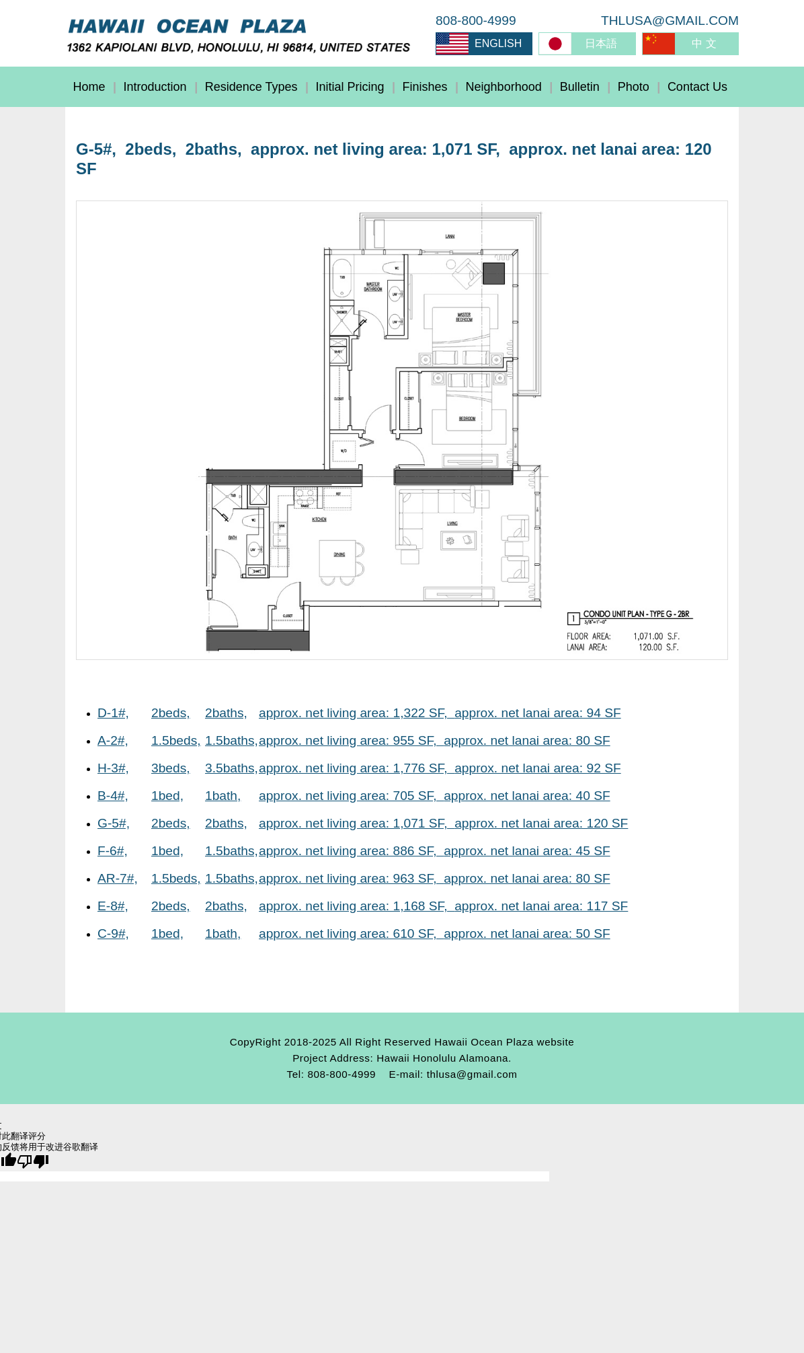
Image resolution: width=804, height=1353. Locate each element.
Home (89, 87)
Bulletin (580, 87)
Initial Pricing (349, 87)
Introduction (155, 87)
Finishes (425, 87)
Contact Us (697, 87)
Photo (633, 87)
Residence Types (251, 87)
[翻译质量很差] (33, 1162)
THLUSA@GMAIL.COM (670, 20)
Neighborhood (504, 87)
